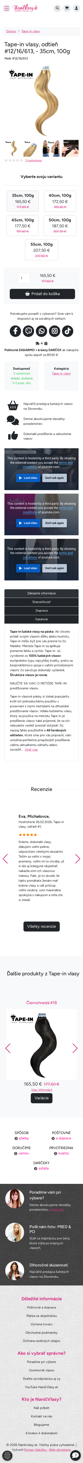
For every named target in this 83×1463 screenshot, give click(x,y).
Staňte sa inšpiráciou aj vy (41, 1379)
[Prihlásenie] (76, 8)
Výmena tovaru (41, 1324)
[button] (78, 880)
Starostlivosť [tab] (41, 602)
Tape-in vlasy (30, 31)
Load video (30, 477)
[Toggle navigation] (6, 8)
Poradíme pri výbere (41, 1362)
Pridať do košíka (42, 293)
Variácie (42, 1119)
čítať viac (31, 750)
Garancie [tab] (41, 619)
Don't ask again (54, 477)
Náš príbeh (41, 1408)
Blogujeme (41, 1425)
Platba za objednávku (41, 1316)
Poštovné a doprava (41, 1307)
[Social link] (15, 331)
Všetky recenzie (41, 947)
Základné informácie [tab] (41, 593)
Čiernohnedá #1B (41, 1024)
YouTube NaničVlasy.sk (41, 1387)
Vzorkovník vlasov (41, 1370)
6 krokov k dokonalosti (42, 1433)
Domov (11, 31)
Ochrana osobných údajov (41, 1341)
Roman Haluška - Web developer (47, 1450)
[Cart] (67, 8)
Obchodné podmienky (41, 1333)
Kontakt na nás (41, 1416)
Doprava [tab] (42, 611)
